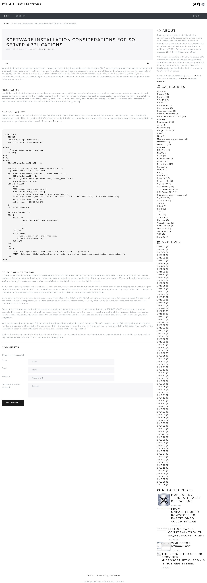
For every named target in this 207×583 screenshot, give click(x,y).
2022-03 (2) (163, 305)
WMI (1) (161, 234)
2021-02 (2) (163, 316)
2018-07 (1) (163, 381)
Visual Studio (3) (165, 225)
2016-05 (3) (163, 451)
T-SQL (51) (162, 217)
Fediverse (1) (163, 127)
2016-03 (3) (163, 456)
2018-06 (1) (163, 384)
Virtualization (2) (165, 223)
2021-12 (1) (163, 308)
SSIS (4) (161, 203)
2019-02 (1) (163, 364)
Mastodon (185, 78)
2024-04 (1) (163, 266)
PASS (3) (161, 155)
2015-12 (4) (163, 465)
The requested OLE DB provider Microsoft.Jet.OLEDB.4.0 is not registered (183, 558)
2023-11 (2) (163, 274)
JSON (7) (161, 133)
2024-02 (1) (163, 269)
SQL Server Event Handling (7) (172, 195)
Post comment (13, 403)
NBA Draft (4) (164, 150)
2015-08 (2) (163, 476)
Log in (196, 16)
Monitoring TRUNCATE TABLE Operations (186, 498)
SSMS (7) (161, 206)
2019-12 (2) (163, 344)
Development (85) (166, 122)
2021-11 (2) (163, 311)
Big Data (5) (163, 97)
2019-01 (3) (163, 367)
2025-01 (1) (163, 258)
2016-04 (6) (163, 454)
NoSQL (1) (162, 153)
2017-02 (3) (163, 426)
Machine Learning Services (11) (172, 139)
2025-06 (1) (163, 252)
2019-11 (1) (163, 347)
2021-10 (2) (163, 314)
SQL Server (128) (165, 186)
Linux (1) (161, 136)
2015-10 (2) (163, 470)
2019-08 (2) (163, 353)
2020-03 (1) (163, 336)
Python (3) (162, 169)
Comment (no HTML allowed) (11, 386)
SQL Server (51, 49)
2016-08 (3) (163, 442)
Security (42, 49)
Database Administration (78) (171, 116)
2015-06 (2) (163, 482)
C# (167, 52)
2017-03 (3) (163, 423)
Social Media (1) (165, 181)
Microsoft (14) (164, 144)
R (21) (160, 172)
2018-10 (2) (163, 375)
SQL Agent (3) (164, 183)
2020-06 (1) (163, 330)
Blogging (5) (163, 99)
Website (6, 376)
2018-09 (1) (163, 378)
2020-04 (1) (163, 333)
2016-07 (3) (163, 445)
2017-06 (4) (163, 414)
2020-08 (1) (163, 325)
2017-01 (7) (163, 428)
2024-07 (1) (163, 260)
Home (7, 16)
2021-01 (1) (163, 319)
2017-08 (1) (163, 409)
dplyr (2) (161, 125)
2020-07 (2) (163, 328)
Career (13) (162, 102)
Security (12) (163, 178)
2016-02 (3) (163, 459)
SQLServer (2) (164, 200)
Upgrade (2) (163, 220)
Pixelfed (161, 81)
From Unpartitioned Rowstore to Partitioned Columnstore (185, 515)
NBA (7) (161, 147)
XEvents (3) (162, 237)
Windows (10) (164, 231)
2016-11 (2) (163, 434)
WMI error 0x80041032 (181, 544)
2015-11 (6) (163, 468)
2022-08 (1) (163, 302)
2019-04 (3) (163, 358)
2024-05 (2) (163, 263)
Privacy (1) (162, 167)
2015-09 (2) (163, 473)
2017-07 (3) (163, 412)
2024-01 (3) (163, 272)
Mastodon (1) (163, 141)
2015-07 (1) (163, 479)
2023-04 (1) (163, 288)
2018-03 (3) (163, 392)
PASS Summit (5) (165, 158)
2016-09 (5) (163, 440)
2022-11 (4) (163, 297)
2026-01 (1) (163, 246)
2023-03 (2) (163, 291)
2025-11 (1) (163, 249)
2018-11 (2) (163, 372)
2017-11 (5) (163, 400)
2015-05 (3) (163, 484)
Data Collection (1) (166, 111)
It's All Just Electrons (21, 4)
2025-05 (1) (163, 255)
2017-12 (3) (163, 398)
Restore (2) (162, 175)
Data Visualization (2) (168, 113)
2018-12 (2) (163, 370)
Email (4, 368)
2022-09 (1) (163, 300)
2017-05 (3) (163, 417)
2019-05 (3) (163, 356)
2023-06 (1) (163, 283)
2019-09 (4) (163, 350)
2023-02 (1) (163, 294)
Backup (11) (163, 94)
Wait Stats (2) (164, 228)
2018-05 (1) (163, 386)
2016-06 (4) (163, 448)
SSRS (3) (161, 209)
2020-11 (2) (163, 322)
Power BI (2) (163, 161)
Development (32, 49)
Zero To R (191, 76)
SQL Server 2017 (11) (167, 192)
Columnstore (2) (165, 108)
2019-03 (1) (163, 361)
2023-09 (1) (163, 277)
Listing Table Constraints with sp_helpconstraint (186, 532)
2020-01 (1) (163, 342)
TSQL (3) (161, 214)
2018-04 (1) (163, 389)
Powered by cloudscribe (108, 575)
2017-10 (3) (163, 403)
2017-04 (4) (163, 420)
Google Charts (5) (166, 130)
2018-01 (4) (163, 395)
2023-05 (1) (163, 286)
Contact (20, 16)
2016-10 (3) (163, 437)
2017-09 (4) (163, 406)
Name (4, 360)
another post (55, 121)
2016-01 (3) (163, 462)
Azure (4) (161, 91)
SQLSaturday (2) (165, 197)
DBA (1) (161, 119)
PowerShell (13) (165, 164)
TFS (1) (160, 211)
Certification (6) (165, 105)
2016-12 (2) (163, 431)
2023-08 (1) (163, 280)
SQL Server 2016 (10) (167, 189)
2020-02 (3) (163, 339)
